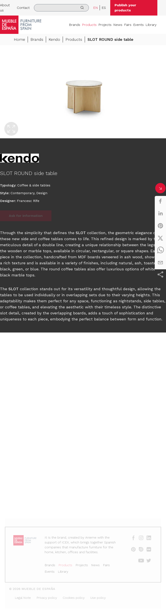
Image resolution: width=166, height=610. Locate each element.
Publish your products (125, 7)
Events (138, 25)
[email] (160, 262)
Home (19, 39)
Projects (105, 25)
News (117, 25)
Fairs (127, 25)
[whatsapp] (160, 250)
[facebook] (160, 201)
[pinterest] (160, 226)
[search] (61, 7)
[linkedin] (160, 213)
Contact (23, 8)
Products (89, 25)
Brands (74, 25)
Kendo (54, 39)
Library (150, 25)
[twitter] (160, 238)
